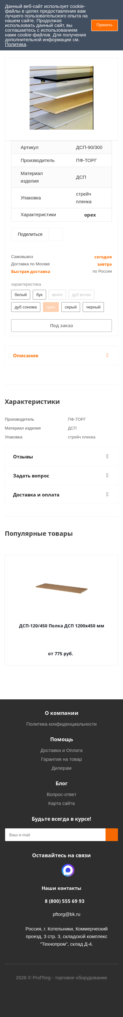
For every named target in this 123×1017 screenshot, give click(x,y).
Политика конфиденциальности (61, 724)
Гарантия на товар (61, 759)
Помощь (61, 739)
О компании (62, 712)
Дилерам (61, 768)
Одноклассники (52, 870)
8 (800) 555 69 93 (65, 901)
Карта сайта (61, 803)
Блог (62, 783)
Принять (105, 25)
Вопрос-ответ (61, 794)
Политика (15, 44)
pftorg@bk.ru (66, 914)
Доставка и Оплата (61, 750)
